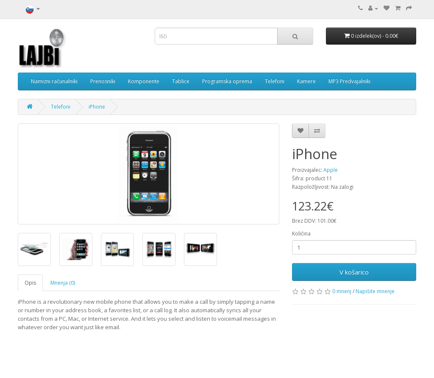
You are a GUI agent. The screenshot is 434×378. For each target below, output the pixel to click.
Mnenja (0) (62, 282)
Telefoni (274, 81)
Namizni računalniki (54, 81)
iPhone (97, 106)
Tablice (180, 81)
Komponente (143, 81)
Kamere (306, 81)
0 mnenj (341, 291)
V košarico (354, 272)
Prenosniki (102, 81)
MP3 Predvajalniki (349, 81)
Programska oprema (227, 81)
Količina (301, 233)
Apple (330, 170)
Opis (30, 282)
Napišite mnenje (375, 291)
